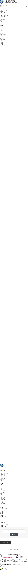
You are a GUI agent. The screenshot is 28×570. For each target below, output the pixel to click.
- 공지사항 (2, 21)
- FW (1, 31)
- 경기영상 (2, 37)
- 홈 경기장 (2, 16)
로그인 (1, 9)
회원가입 (5, 9)
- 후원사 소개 (3, 17)
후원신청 (3, 496)
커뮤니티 (3, 499)
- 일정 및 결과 (3, 34)
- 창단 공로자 (3, 19)
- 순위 (1, 35)
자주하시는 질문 (5, 542)
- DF (1, 29)
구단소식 (3, 478)
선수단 (2, 483)
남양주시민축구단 (4, 468)
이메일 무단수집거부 (18, 554)
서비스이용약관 (3, 554)
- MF (1, 30)
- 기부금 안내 (3, 12)
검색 (14, 534)
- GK (1, 28)
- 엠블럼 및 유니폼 (4, 15)
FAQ (1, 517)
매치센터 (3, 490)
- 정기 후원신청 (3, 39)
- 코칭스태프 (2, 26)
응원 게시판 (2, 520)
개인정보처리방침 (10, 554)
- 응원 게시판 (3, 45)
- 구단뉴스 (2, 23)
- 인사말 (2, 11)
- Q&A (1, 44)
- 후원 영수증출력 (3, 40)
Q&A (1, 519)
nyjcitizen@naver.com (17, 563)
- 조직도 (2, 14)
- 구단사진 (2, 24)
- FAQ (1, 43)
